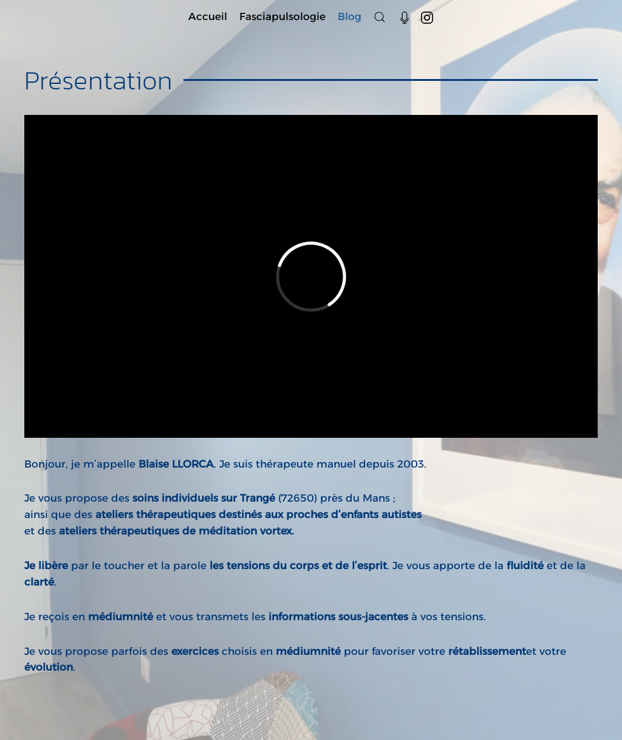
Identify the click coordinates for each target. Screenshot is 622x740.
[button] (380, 16)
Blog (349, 16)
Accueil (207, 16)
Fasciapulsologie (282, 16)
